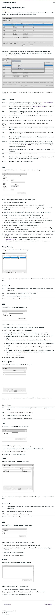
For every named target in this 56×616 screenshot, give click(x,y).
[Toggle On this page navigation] (5, 11)
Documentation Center (9, 2)
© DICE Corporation (6, 611)
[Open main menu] (54, 2)
